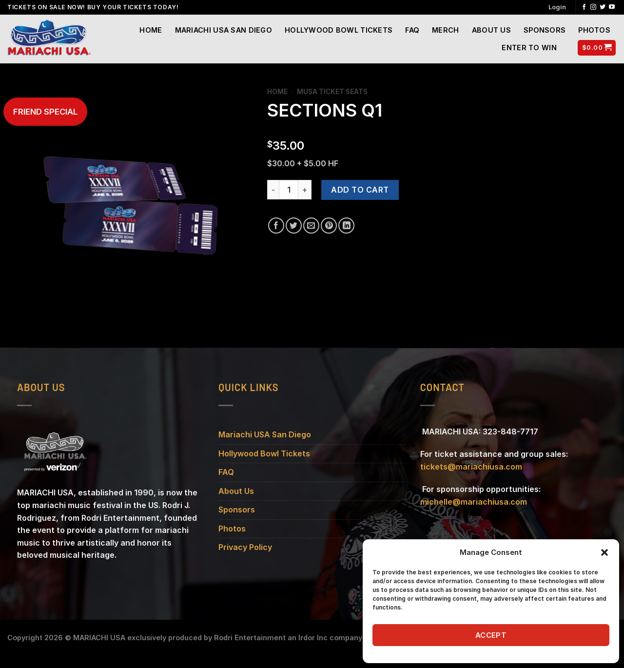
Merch (445, 30)
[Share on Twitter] (294, 225)
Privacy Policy (245, 547)
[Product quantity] (288, 189)
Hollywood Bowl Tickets (338, 30)
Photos (594, 30)
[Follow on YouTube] (612, 7)
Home (150, 30)
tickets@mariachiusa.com (471, 467)
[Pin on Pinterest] (329, 225)
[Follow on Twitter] (602, 7)
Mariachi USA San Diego (223, 30)
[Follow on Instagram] (593, 7)
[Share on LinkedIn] (346, 225)
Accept (491, 635)
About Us (491, 30)
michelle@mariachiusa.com (473, 502)
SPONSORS (545, 30)
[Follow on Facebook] (584, 7)
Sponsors (236, 509)
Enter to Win (529, 47)
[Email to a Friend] (311, 225)
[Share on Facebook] (276, 225)
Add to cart (360, 190)
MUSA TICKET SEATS (332, 92)
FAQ (412, 30)
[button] (604, 552)
